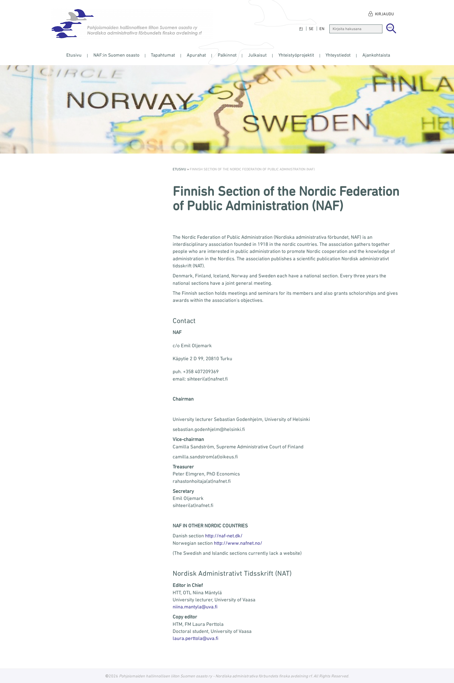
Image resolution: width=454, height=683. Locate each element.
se (311, 28)
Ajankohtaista (376, 54)
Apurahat (196, 54)
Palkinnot (227, 54)
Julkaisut (257, 54)
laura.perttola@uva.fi (195, 638)
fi (301, 28)
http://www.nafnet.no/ (238, 543)
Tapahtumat (163, 54)
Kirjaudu (384, 13)
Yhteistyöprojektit (296, 54)
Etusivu (74, 54)
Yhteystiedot (338, 54)
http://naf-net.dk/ (223, 536)
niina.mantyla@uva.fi (195, 607)
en (321, 28)
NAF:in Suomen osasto (116, 54)
